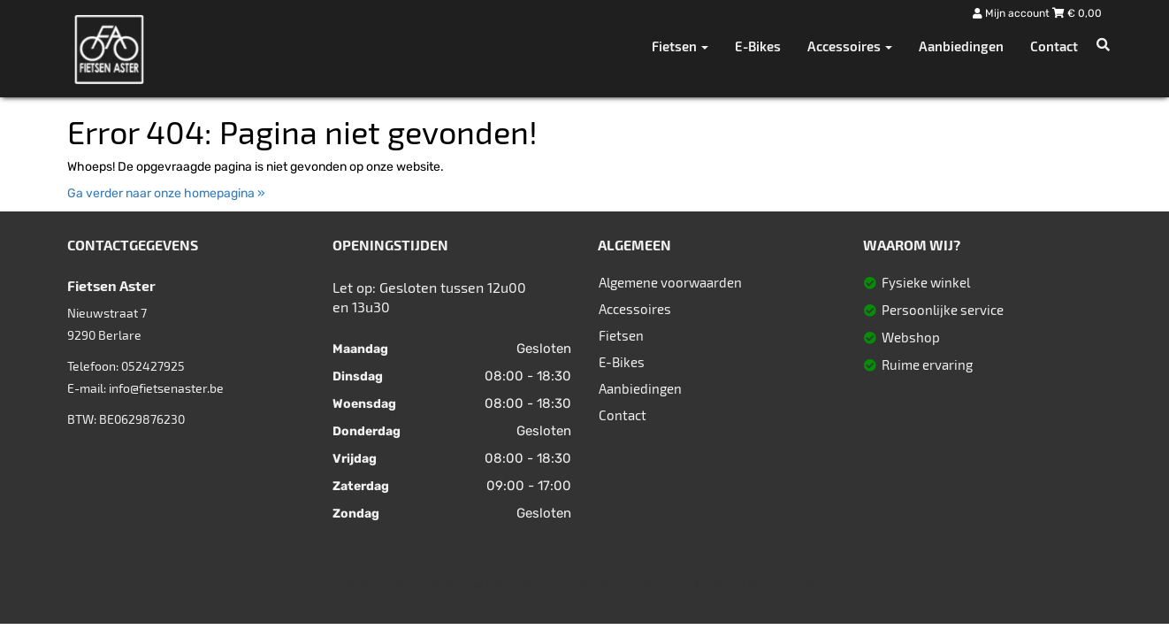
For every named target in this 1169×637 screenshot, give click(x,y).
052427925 (153, 365)
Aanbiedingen (961, 46)
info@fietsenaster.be (166, 387)
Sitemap (644, 584)
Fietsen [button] (680, 46)
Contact (1054, 46)
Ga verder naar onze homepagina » (166, 193)
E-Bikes (758, 46)
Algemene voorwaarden (670, 282)
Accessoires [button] (849, 46)
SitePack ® (799, 584)
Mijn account (1012, 13)
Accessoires (635, 309)
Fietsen (621, 335)
